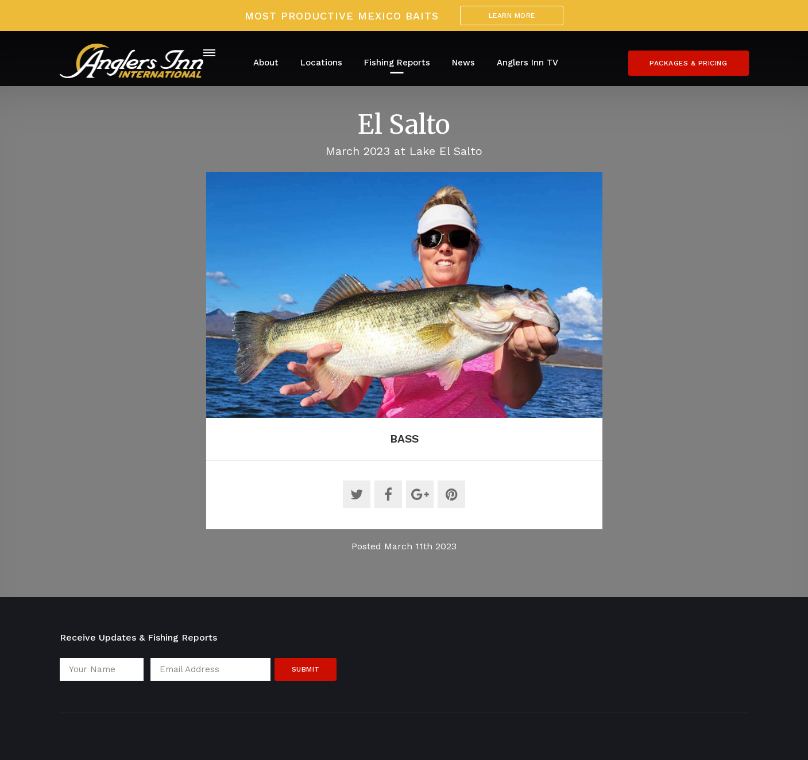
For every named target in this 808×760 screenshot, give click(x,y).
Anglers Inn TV (527, 62)
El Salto (404, 124)
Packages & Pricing (688, 63)
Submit (306, 669)
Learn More (512, 15)
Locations (321, 62)
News (463, 62)
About (266, 62)
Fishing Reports (397, 62)
